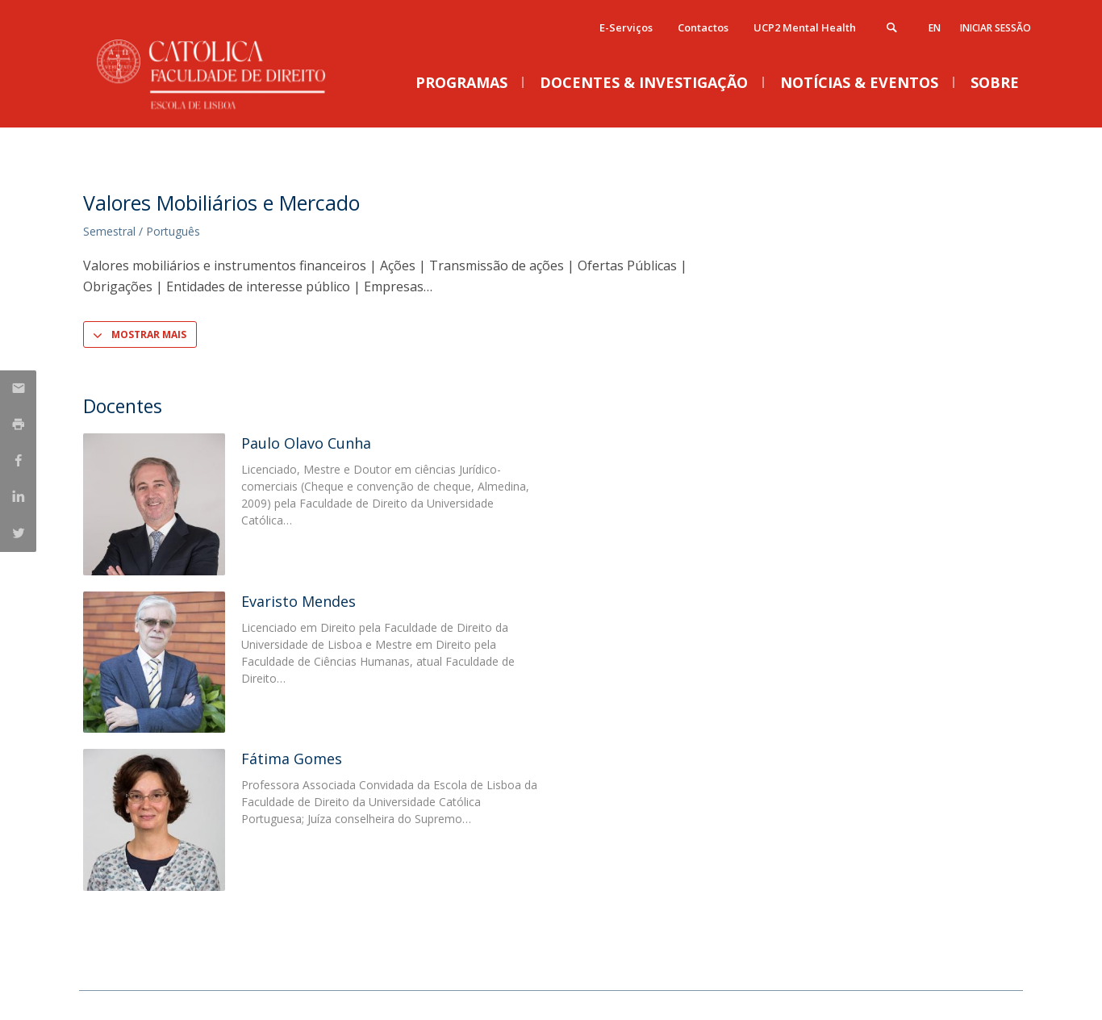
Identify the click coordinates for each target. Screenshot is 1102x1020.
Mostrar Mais (148, 334)
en (935, 28)
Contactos (703, 27)
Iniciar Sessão (995, 28)
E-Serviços (626, 27)
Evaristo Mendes (298, 601)
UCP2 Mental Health (804, 27)
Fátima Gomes (291, 758)
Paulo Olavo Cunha (306, 443)
